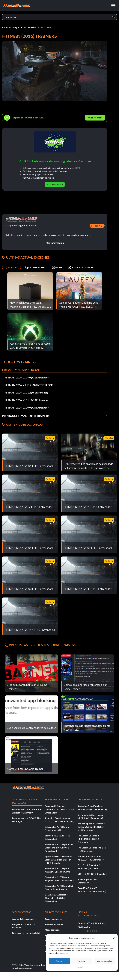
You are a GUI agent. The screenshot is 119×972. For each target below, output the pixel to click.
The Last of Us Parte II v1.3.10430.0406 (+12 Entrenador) (88, 838)
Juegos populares (53, 918)
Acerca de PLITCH (54, 184)
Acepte (59, 961)
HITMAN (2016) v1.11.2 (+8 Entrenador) (26, 392)
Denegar (82, 961)
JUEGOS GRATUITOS (80, 267)
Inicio (4, 27)
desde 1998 (96, 225)
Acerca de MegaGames (23, 918)
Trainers (48, 27)
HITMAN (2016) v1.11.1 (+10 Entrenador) (27, 400)
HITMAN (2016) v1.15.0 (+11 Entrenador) (27, 377)
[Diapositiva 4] (94, 931)
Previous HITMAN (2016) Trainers (25, 415)
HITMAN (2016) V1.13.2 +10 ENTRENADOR (29, 385)
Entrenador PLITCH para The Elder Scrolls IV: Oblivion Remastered (59, 847)
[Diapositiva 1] (88, 931)
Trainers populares (54, 924)
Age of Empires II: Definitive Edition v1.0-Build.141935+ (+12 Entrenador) (91, 826)
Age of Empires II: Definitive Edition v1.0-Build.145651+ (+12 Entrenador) (58, 859)
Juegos (15, 27)
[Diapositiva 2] (90, 931)
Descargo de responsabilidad (26, 933)
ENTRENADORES (35, 267)
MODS (57, 267)
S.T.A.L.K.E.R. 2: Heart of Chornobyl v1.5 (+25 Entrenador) (56, 897)
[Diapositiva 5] (96, 931)
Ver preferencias (104, 961)
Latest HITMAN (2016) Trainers (21, 370)
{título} (80, 967)
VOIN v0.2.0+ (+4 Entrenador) (92, 874)
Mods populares (52, 929)
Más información (55, 242)
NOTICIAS (11, 267)
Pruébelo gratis (95, 117)
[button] (113, 937)
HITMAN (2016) (32, 27)
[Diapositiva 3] (92, 931)
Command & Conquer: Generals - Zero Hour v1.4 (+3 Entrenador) (59, 809)
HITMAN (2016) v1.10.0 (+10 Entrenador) (27, 407)
